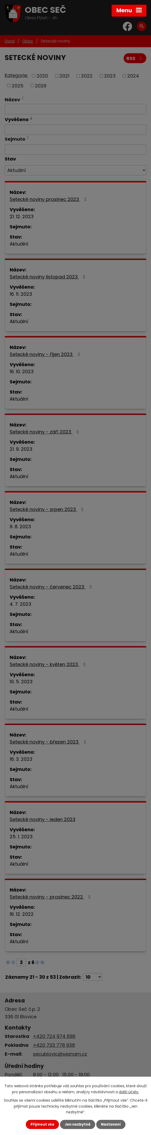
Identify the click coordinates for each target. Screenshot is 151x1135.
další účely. (129, 1092)
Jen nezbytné (77, 1124)
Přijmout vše (42, 1124)
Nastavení (111, 1124)
